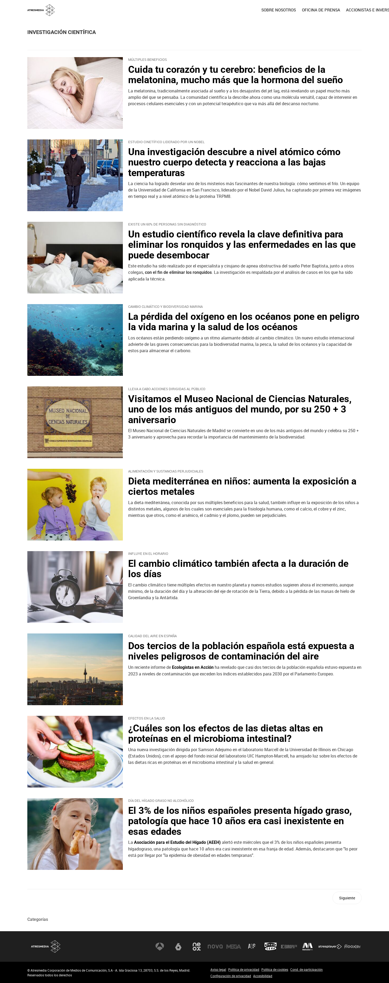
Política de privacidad (243, 969)
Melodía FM (307, 947)
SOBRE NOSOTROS (240, 9)
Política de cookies (274, 969)
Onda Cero (271, 947)
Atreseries (252, 947)
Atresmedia (45, 946)
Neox (197, 947)
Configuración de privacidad (230, 976)
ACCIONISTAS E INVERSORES (334, 9)
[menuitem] (240, 10)
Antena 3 (160, 947)
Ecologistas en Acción (193, 667)
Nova (215, 947)
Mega (234, 947)
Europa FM (289, 947)
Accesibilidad (262, 976)
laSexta (178, 947)
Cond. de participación (306, 969)
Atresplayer (330, 947)
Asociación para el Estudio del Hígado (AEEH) (177, 842)
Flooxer (352, 947)
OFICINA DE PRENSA (282, 9)
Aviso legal (218, 969)
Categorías (37, 919)
